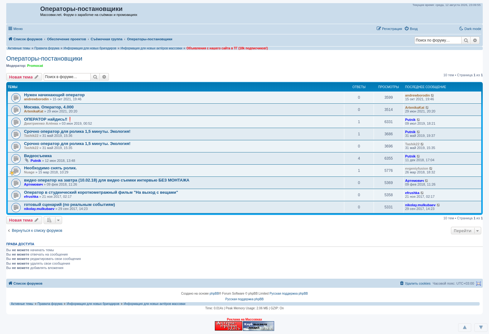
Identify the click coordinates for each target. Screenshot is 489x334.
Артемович (33, 184)
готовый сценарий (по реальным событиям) (69, 204)
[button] (426, 28)
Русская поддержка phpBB (288, 293)
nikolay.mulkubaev (39, 209)
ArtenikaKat (33, 111)
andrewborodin (36, 99)
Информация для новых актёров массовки (151, 48)
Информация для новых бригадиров (90, 48)
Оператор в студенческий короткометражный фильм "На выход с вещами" (101, 192)
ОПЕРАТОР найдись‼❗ (48, 119)
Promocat (35, 65)
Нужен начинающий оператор (54, 94)
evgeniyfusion (416, 168)
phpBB (214, 293)
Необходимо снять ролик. (50, 168)
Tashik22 (31, 135)
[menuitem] (411, 28)
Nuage (29, 172)
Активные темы (19, 48)
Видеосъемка (38, 155)
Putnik (410, 120)
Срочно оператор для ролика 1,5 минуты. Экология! (77, 131)
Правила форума (46, 48)
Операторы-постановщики (44, 58)
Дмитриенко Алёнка (41, 123)
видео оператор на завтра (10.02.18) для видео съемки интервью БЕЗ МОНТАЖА (106, 180)
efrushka (31, 196)
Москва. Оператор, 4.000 (49, 107)
